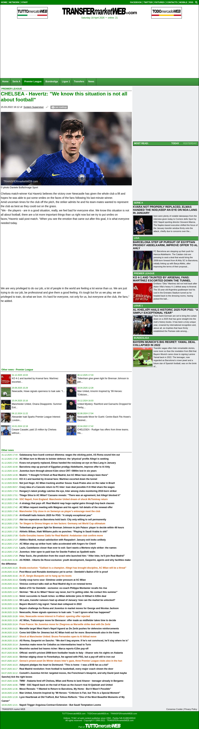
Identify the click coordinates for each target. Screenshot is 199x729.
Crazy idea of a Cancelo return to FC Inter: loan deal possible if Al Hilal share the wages (67, 487)
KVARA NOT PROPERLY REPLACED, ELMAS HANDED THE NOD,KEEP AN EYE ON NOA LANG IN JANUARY (165, 209)
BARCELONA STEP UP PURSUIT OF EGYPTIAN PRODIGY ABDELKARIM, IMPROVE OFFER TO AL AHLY (165, 245)
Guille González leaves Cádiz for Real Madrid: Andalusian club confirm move (61, 535)
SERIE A (138, 202)
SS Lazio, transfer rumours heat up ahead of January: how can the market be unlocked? (67, 600)
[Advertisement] (29, 337)
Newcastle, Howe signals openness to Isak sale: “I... (38, 391)
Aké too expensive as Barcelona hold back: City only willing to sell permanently (62, 519)
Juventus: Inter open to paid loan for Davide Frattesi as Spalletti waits (57, 551)
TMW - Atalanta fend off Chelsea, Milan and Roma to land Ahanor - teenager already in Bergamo (71, 681)
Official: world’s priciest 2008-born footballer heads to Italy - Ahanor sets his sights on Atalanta (71, 652)
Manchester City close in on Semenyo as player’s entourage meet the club (59, 511)
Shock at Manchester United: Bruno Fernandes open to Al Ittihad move (57, 636)
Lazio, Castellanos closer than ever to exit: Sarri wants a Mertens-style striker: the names (67, 547)
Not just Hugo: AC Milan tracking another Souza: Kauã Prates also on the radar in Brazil (67, 483)
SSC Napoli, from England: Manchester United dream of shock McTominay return (63, 499)
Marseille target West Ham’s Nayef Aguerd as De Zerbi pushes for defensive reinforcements (69, 628)
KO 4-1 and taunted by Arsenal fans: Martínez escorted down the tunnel (58, 479)
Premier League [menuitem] (32, 81)
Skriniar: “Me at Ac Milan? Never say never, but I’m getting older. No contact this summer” (68, 592)
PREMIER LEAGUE (144, 273)
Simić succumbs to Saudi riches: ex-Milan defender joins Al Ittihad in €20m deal (62, 596)
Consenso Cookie (174, 709)
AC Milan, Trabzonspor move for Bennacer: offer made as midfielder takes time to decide (67, 620)
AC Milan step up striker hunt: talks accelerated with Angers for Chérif (57, 543)
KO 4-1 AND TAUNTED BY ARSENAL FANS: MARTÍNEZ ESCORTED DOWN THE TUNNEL (162, 279)
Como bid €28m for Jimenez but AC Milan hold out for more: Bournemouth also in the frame (69, 632)
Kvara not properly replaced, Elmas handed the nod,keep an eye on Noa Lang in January (67, 462)
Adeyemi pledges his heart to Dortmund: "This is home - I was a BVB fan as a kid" (64, 665)
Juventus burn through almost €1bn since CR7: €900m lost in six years (58, 471)
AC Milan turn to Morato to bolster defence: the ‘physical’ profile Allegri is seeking (64, 458)
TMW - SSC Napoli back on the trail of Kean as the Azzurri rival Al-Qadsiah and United (66, 685)
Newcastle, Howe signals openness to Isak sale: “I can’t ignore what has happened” (65, 612)
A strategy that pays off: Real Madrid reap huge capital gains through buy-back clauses (66, 503)
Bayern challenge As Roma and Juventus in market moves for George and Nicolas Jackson (69, 608)
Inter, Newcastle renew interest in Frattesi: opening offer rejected (54, 616)
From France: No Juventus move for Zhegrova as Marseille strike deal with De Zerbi (64, 624)
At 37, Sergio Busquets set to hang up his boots (45, 576)
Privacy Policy (190, 709)
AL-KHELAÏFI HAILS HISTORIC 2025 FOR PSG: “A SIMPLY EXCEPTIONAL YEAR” (165, 311)
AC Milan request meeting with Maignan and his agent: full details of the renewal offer (66, 507)
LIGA (136, 238)
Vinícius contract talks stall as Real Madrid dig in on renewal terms (55, 584)
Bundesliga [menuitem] (51, 81)
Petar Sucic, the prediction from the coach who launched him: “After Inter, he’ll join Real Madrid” (72, 555)
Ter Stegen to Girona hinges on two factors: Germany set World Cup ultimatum (62, 523)
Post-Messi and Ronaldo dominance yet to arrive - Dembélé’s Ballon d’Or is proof (63, 572)
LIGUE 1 (138, 305)
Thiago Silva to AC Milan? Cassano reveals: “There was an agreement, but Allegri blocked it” (70, 495)
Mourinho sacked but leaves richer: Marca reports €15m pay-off (53, 648)
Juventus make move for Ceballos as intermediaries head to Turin (55, 644)
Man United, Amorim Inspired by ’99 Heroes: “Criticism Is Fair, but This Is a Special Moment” (69, 693)
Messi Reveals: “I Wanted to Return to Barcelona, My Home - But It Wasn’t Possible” (65, 689)
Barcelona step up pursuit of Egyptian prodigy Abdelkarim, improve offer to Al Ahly (64, 467)
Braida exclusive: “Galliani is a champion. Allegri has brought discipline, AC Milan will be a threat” (72, 568)
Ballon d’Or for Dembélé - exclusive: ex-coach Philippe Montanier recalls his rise (63, 588)
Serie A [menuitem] (16, 81)
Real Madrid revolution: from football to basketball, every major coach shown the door (66, 669)
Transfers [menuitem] (79, 81)
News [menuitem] (91, 81)
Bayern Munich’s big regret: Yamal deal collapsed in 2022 (50, 604)
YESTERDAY (190, 143)
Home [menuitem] (5, 81)
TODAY (175, 143)
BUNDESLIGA (141, 338)
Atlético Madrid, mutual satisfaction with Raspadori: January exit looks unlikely (62, 539)
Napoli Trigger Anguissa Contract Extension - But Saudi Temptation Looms (60, 705)
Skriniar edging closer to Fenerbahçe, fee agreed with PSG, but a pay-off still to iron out (67, 656)
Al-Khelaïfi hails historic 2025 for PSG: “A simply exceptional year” (55, 515)
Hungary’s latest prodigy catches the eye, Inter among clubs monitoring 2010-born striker (68, 491)
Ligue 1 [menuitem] (66, 81)
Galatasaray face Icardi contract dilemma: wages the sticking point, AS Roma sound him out (69, 454)
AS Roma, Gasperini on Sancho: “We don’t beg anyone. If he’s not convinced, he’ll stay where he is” (74, 640)
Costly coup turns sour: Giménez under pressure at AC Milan (52, 580)
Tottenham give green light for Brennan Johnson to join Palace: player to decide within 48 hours (71, 527)
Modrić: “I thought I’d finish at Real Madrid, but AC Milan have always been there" (63, 475)
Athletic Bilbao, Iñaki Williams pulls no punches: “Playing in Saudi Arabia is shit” (63, 531)
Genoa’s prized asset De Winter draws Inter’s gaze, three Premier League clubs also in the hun (70, 660)
